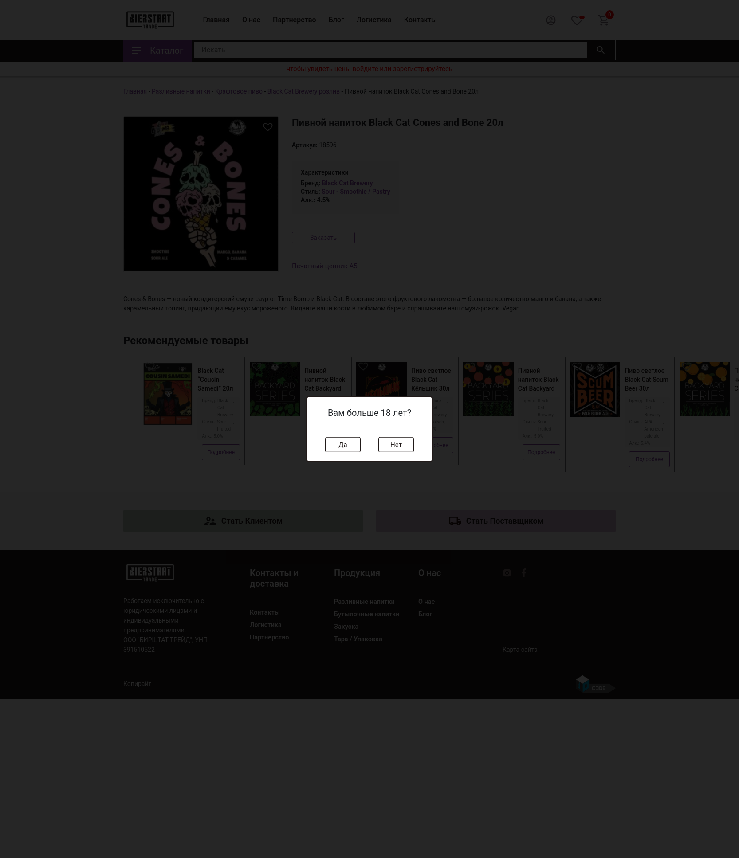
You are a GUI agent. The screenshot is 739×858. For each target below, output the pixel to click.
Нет (396, 444)
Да (342, 444)
